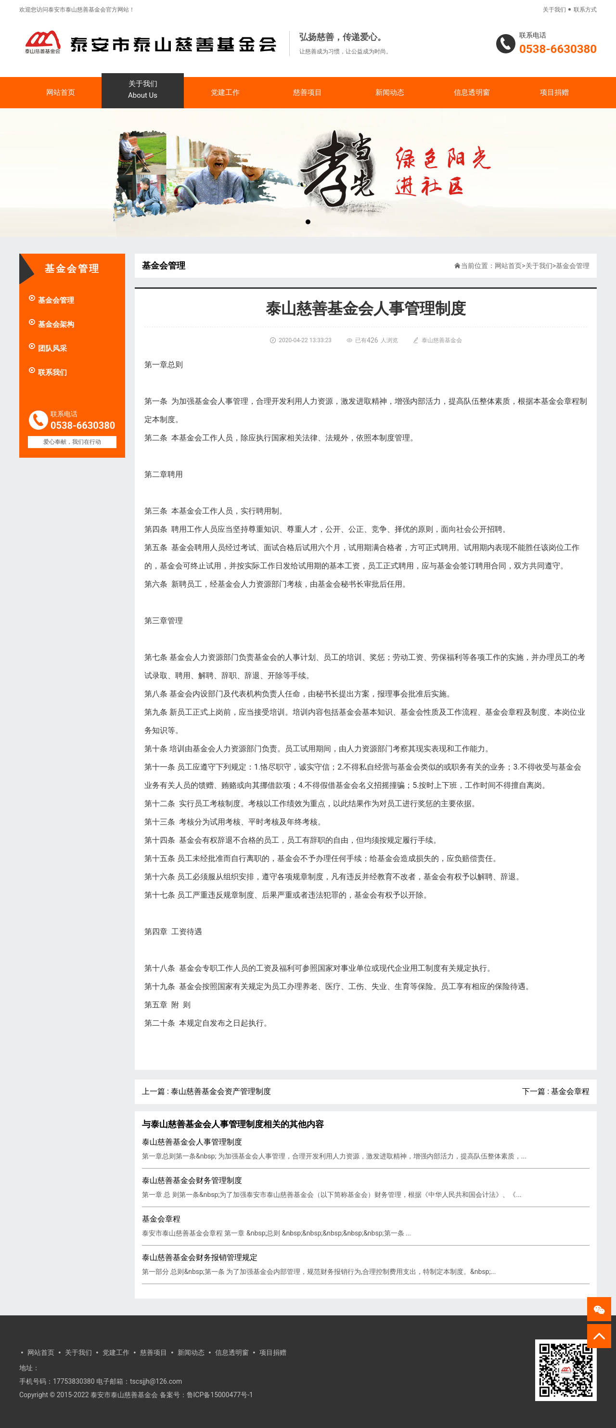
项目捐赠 (554, 92)
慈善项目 (307, 92)
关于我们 (554, 9)
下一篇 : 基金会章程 (556, 1091)
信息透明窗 (472, 92)
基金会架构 (51, 324)
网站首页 (60, 92)
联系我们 (47, 372)
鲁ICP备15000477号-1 (220, 1395)
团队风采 (47, 348)
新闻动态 (389, 92)
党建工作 (225, 92)
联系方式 (585, 9)
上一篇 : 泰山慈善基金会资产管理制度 (206, 1091)
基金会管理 (51, 300)
